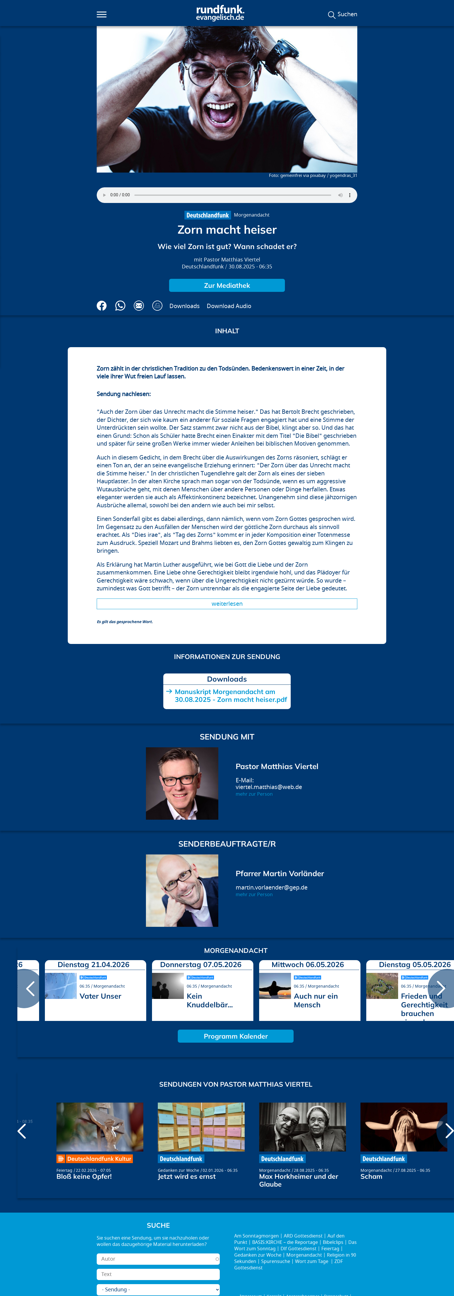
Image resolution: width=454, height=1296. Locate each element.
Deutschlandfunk (203, 266)
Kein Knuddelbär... (210, 1000)
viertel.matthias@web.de (269, 787)
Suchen (347, 14)
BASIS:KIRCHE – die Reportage (285, 1242)
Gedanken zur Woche (178, 1170)
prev (24, 988)
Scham (371, 1176)
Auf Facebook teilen (102, 306)
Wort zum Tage (312, 1261)
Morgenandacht (252, 215)
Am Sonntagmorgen (256, 1236)
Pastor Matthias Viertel (232, 259)
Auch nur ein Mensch (316, 1000)
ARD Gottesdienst (303, 1236)
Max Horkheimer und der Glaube (298, 1180)
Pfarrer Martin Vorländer (280, 873)
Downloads (184, 306)
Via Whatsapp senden (120, 306)
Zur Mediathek (227, 285)
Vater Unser (100, 995)
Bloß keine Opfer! (84, 1176)
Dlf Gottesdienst (298, 1248)
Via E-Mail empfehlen (139, 306)
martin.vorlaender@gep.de (271, 887)
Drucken (157, 306)
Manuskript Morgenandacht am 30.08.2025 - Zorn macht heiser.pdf (231, 695)
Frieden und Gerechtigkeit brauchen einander (424, 1008)
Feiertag (64, 1170)
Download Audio (229, 306)
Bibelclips (333, 1242)
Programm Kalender (236, 1036)
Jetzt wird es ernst (187, 1176)
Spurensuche (275, 1261)
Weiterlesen (227, 604)
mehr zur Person (254, 794)
